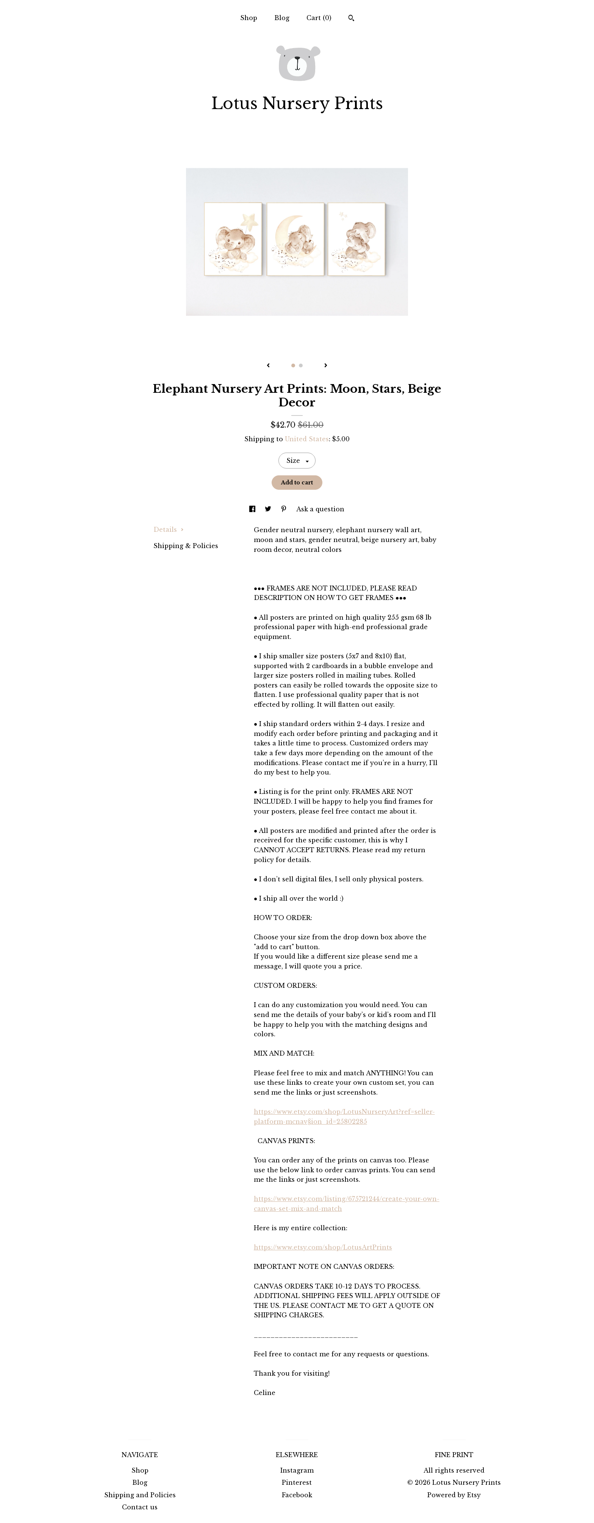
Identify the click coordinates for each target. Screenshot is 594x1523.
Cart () (318, 18)
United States (307, 439)
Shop (248, 18)
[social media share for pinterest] (285, 509)
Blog (281, 18)
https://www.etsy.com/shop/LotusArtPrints (323, 1247)
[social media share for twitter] (269, 509)
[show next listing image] (326, 366)
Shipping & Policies (185, 546)
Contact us (140, 1507)
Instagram (297, 1470)
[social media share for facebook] (253, 509)
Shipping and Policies (140, 1495)
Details (168, 529)
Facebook (297, 1495)
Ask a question (320, 509)
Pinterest (297, 1482)
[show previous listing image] (268, 366)
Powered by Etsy (454, 1495)
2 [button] (301, 365)
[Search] (351, 19)
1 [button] (293, 365)
